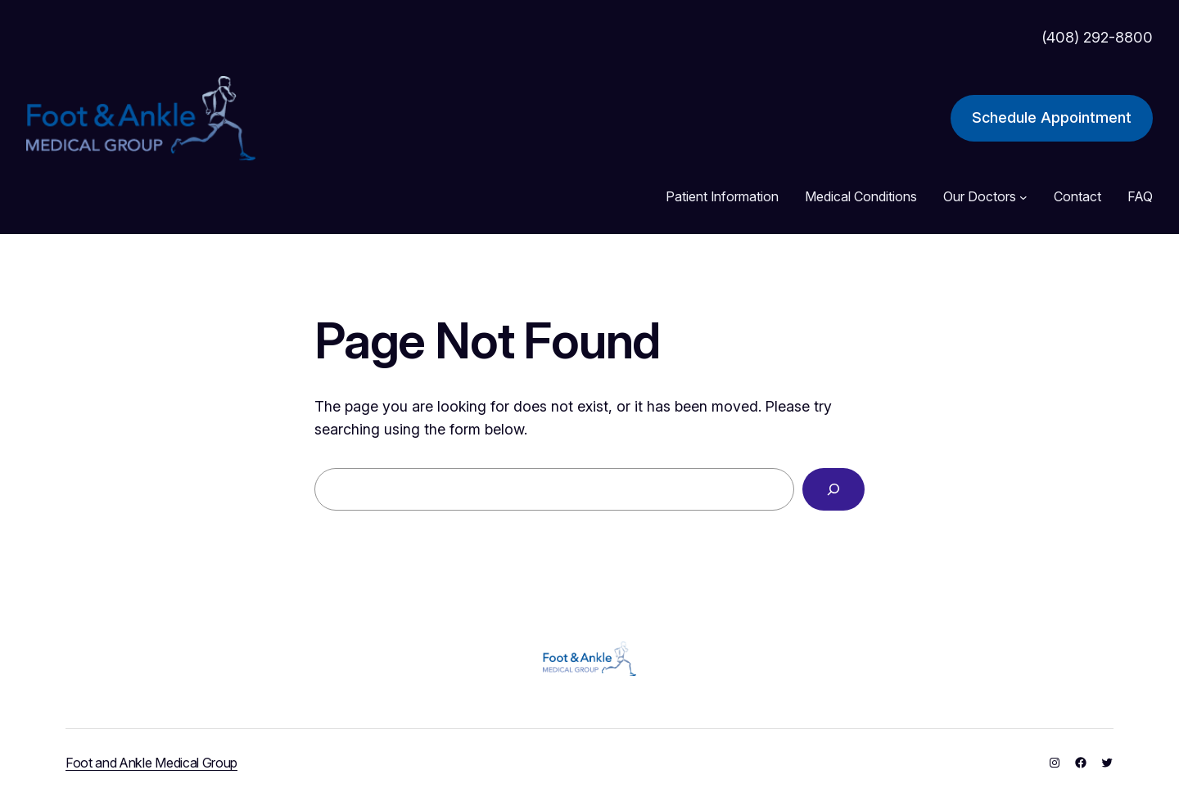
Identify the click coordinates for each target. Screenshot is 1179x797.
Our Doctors (979, 196)
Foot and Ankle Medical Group (151, 762)
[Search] (833, 489)
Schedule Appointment (1052, 117)
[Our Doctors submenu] (1023, 197)
